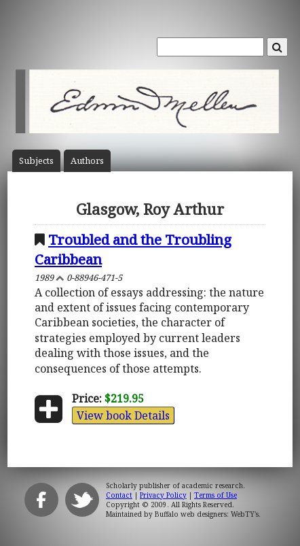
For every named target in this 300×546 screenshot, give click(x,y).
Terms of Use (215, 495)
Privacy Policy (163, 495)
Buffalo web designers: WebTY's (207, 514)
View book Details (123, 415)
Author (87, 160)
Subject (36, 160)
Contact (119, 495)
